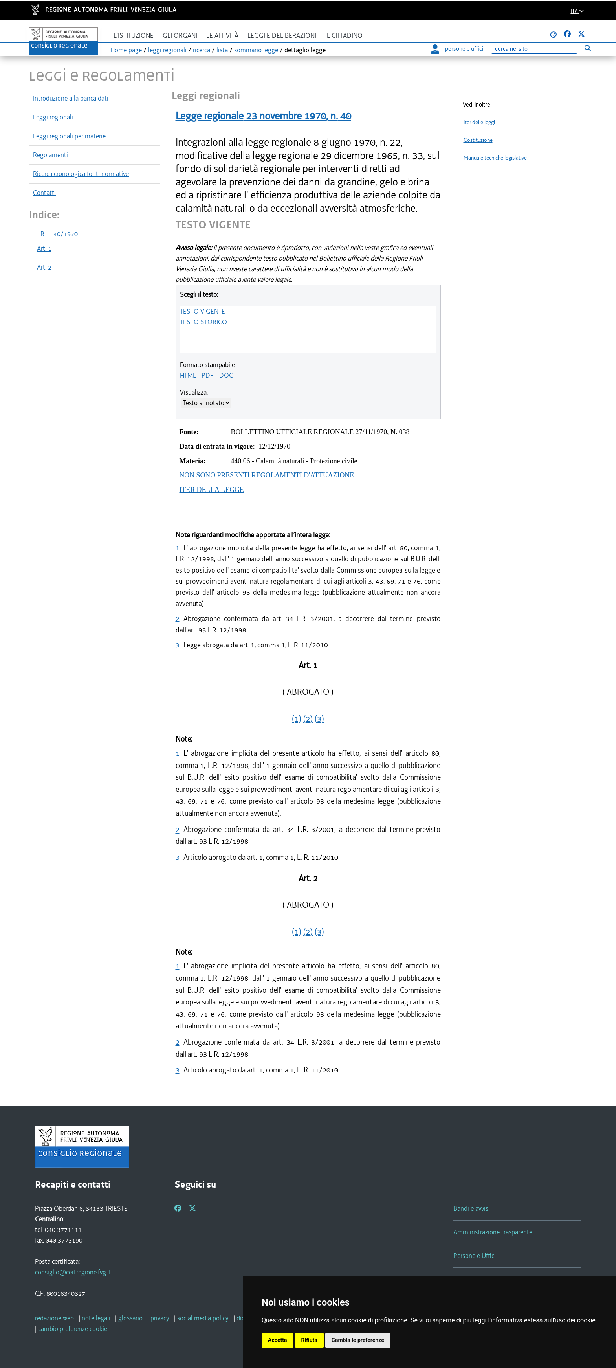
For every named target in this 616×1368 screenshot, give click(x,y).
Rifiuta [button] (309, 1340)
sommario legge (256, 50)
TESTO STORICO (203, 322)
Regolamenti (50, 155)
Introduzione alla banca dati (70, 98)
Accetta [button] (277, 1340)
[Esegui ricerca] (587, 48)
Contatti (44, 192)
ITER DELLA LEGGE (212, 490)
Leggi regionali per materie (69, 136)
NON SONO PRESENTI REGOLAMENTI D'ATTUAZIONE (267, 475)
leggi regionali (167, 50)
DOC (226, 375)
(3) (319, 718)
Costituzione (478, 140)
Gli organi (180, 35)
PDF (208, 375)
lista (222, 50)
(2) (308, 718)
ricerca (201, 50)
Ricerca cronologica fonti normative (81, 173)
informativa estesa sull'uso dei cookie (543, 1320)
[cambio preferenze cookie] (72, 1328)
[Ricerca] (534, 49)
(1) (296, 718)
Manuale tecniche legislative (495, 158)
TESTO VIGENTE (202, 311)
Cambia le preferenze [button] (358, 1340)
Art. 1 (44, 248)
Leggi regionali (53, 117)
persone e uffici (457, 49)
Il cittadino (344, 35)
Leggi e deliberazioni (282, 35)
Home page (126, 50)
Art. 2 (44, 267)
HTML (188, 375)
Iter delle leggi (479, 122)
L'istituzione (134, 35)
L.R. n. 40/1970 (57, 234)
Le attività (222, 35)
